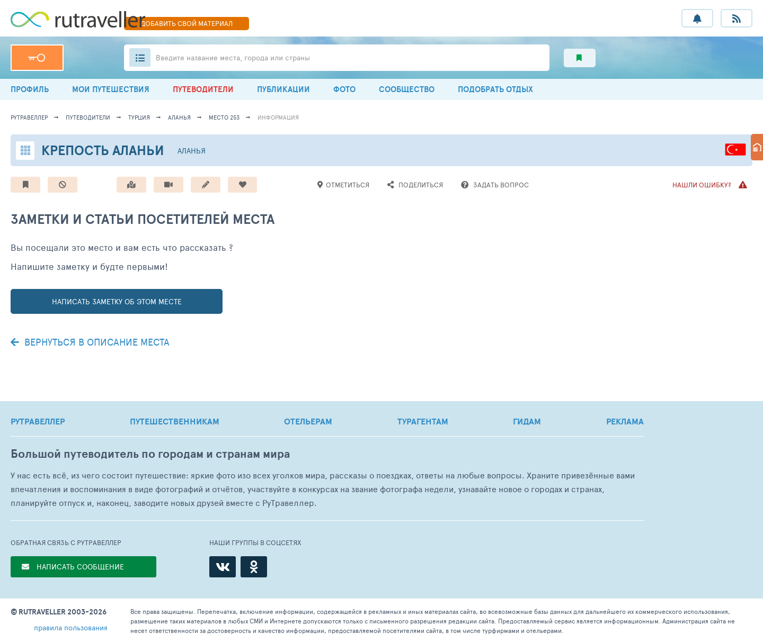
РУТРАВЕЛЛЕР (38, 421)
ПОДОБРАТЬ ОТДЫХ (495, 89)
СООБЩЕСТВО (406, 89)
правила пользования (71, 627)
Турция (139, 117)
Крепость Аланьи (102, 150)
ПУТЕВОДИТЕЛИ (203, 89)
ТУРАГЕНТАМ (422, 421)
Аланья (179, 117)
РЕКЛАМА (625, 421)
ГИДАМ (527, 421)
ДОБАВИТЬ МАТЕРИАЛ (186, 23)
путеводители (88, 117)
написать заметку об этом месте (117, 301)
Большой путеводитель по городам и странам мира (150, 453)
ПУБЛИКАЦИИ (283, 89)
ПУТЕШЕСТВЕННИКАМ (174, 421)
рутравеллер (29, 117)
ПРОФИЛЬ (30, 89)
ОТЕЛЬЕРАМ (308, 421)
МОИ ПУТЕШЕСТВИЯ (110, 89)
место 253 (224, 117)
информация (278, 117)
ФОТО (344, 89)
